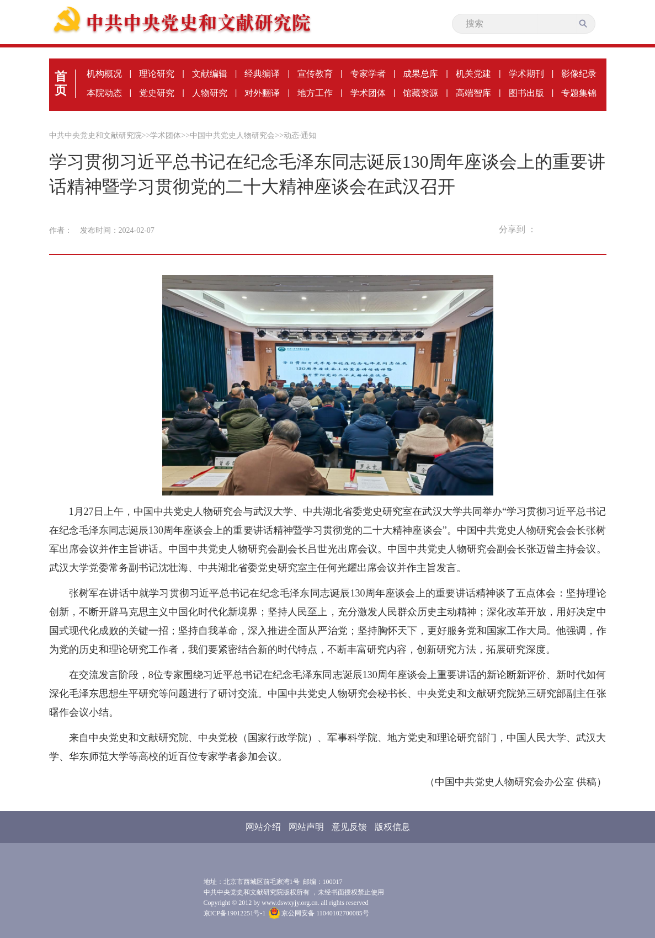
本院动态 (104, 93)
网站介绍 (263, 827)
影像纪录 (579, 73)
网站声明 (306, 827)
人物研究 (209, 93)
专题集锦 (579, 93)
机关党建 (473, 73)
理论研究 (156, 73)
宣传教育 (315, 73)
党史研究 (156, 93)
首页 (61, 83)
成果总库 (420, 73)
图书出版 (526, 93)
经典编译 (262, 73)
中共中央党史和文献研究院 (95, 135)
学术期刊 (526, 73)
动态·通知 (300, 135)
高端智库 (473, 93)
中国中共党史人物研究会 (232, 135)
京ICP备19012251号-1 (235, 913)
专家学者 (368, 73)
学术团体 (368, 93)
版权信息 (392, 827)
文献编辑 (209, 73)
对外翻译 (262, 93)
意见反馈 (349, 827)
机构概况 (104, 73)
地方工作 (315, 93)
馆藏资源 (420, 93)
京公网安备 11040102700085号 (319, 913)
